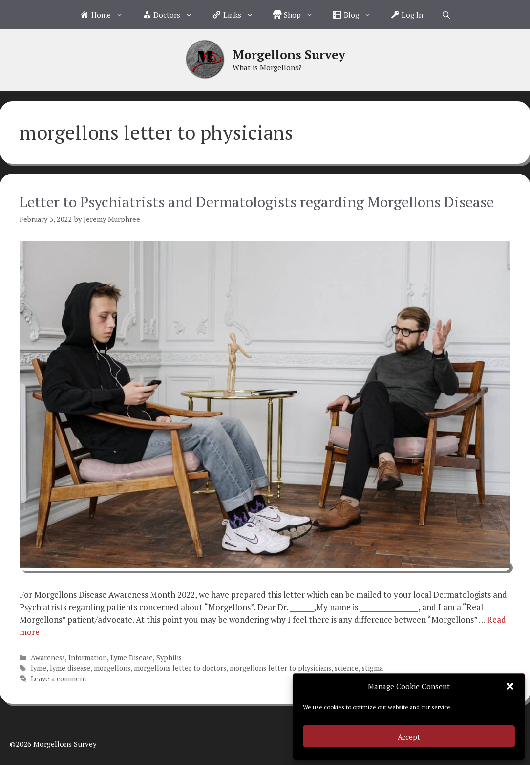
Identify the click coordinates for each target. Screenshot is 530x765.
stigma (372, 668)
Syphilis (169, 657)
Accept (409, 737)
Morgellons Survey (289, 54)
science (347, 668)
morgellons (112, 668)
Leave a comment (59, 678)
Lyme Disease (131, 657)
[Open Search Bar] (446, 14)
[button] (510, 686)
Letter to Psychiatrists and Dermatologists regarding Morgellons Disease (257, 202)
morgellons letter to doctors (180, 668)
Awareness (48, 657)
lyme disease (70, 668)
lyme (38, 668)
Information (87, 657)
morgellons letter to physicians (280, 668)
